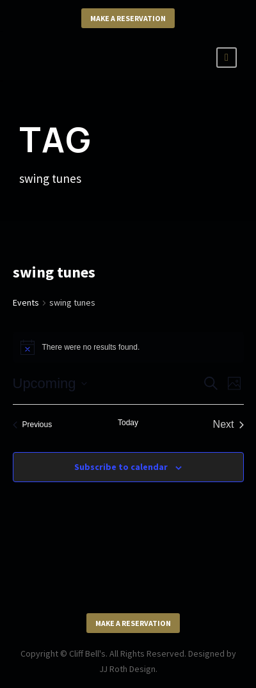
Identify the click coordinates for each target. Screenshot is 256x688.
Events (26, 302)
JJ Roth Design (127, 669)
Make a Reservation (128, 18)
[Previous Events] (32, 425)
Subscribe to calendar (121, 467)
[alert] (128, 347)
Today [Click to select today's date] (128, 422)
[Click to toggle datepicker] (50, 383)
